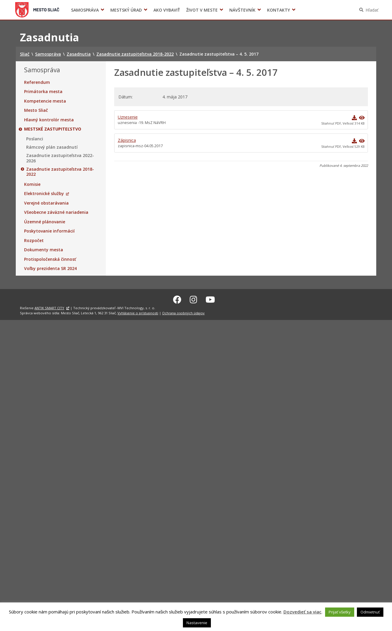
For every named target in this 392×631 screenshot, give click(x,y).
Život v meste (202, 10)
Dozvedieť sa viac (302, 612)
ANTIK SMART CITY (49, 307)
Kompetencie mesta (45, 101)
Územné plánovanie (44, 222)
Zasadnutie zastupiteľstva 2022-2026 (60, 158)
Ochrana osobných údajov (183, 312)
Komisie (32, 184)
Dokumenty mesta (43, 249)
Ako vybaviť (166, 10)
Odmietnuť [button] (370, 612)
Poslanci (34, 139)
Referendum (37, 82)
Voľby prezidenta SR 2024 (50, 268)
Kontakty (278, 10)
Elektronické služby (44, 193)
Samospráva (85, 10)
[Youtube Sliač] (210, 298)
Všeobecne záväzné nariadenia (56, 212)
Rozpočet (34, 240)
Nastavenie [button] (196, 622)
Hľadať (372, 10)
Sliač (37, 10)
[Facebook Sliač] (177, 298)
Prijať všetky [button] (340, 612)
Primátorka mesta (43, 91)
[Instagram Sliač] (193, 298)
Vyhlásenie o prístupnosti (137, 312)
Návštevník (242, 10)
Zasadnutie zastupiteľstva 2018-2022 (60, 172)
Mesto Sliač (36, 110)
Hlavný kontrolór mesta (49, 120)
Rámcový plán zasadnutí (52, 147)
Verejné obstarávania (46, 203)
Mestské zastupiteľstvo (52, 129)
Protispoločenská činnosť (50, 259)
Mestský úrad (126, 10)
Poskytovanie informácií (49, 231)
